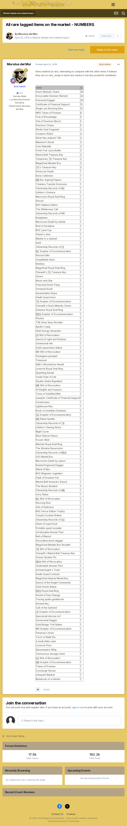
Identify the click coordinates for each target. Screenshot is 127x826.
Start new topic (76, 49)
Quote (46, 689)
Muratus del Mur (28, 34)
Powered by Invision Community (63, 821)
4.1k (20, 93)
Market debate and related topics (51, 37)
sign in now (78, 707)
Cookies (71, 814)
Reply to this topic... (33, 720)
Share (90, 36)
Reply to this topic (107, 49)
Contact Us (57, 814)
